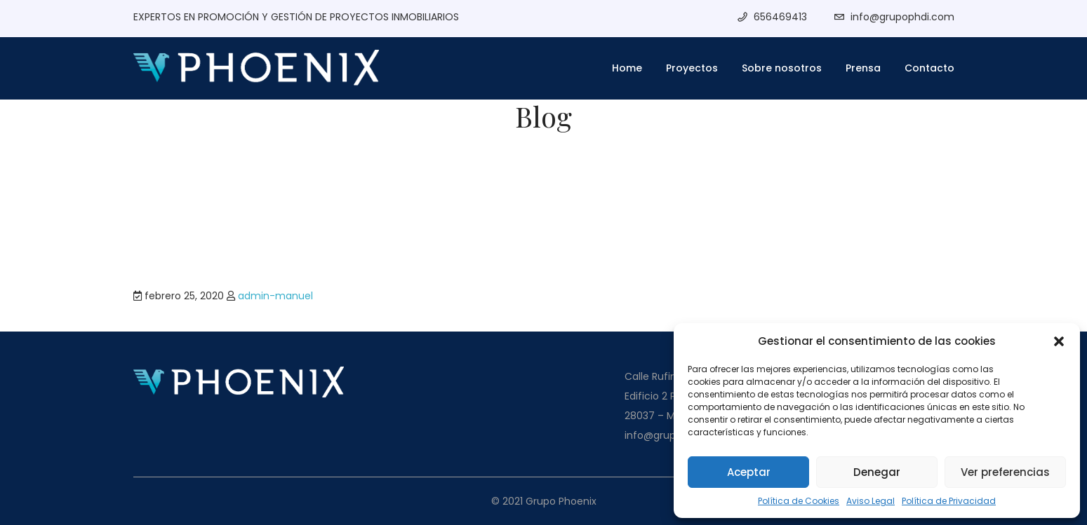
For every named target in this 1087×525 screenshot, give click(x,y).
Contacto (929, 68)
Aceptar (749, 472)
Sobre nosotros (782, 68)
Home (627, 68)
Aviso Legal (870, 501)
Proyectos (692, 68)
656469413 (780, 17)
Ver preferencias (1005, 472)
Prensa (863, 68)
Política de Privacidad (949, 501)
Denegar (876, 472)
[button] (1059, 341)
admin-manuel (275, 296)
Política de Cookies (798, 501)
